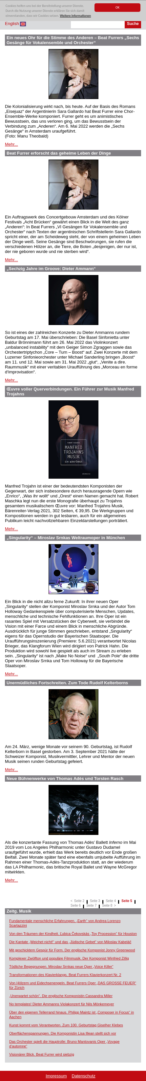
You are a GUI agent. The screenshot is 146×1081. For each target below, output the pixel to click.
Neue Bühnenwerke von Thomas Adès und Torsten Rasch (65, 778)
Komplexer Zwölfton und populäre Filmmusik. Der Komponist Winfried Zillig (69, 958)
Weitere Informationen (75, 16)
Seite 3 (95, 901)
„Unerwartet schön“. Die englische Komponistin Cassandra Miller (61, 996)
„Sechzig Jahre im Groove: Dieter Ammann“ (51, 268)
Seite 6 (76, 905)
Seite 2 (79, 901)
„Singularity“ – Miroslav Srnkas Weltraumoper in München (66, 537)
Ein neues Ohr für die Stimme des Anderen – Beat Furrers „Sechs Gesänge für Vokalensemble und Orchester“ (73, 40)
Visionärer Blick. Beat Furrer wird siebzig (41, 1054)
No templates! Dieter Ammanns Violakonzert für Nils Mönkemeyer (61, 1004)
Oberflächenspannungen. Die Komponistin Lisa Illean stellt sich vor (62, 1033)
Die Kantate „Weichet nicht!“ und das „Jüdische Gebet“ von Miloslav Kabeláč (70, 942)
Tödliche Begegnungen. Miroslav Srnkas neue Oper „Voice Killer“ (61, 966)
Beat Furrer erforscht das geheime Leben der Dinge (59, 153)
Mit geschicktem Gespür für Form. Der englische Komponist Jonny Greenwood (72, 950)
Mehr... (11, 144)
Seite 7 (91, 905)
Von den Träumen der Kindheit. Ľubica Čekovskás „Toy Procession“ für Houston (73, 934)
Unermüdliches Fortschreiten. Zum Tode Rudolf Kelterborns (67, 682)
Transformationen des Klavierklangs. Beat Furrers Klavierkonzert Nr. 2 (65, 975)
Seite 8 (107, 905)
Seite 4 (111, 901)
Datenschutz (83, 1075)
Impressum (56, 1075)
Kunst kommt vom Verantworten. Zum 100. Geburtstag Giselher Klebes (66, 1025)
